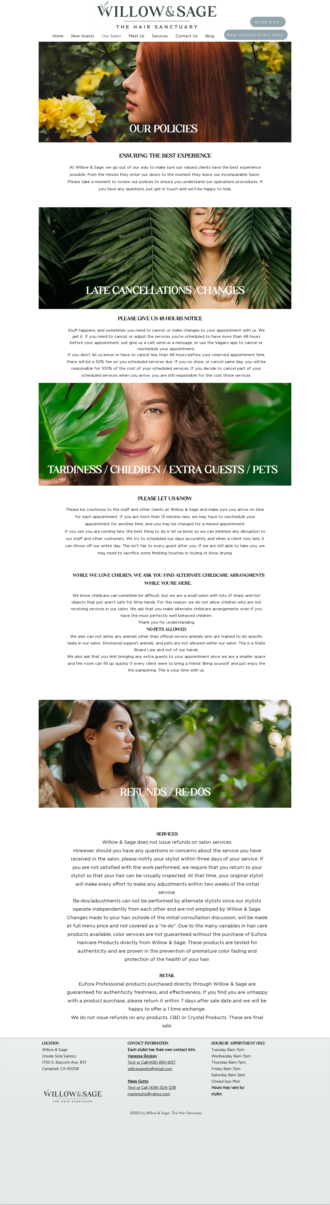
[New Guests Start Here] (256, 35)
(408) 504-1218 (162, 1088)
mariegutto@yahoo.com (149, 1094)
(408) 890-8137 (161, 1062)
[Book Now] (268, 22)
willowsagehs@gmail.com (150, 1069)
